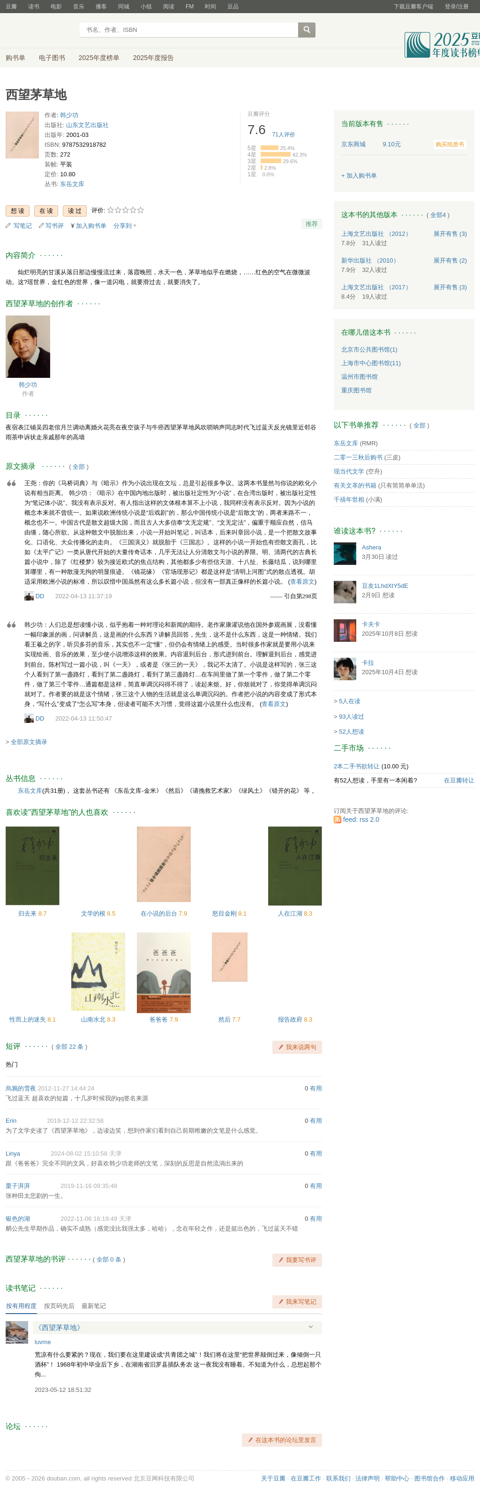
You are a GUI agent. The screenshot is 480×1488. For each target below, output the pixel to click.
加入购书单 (91, 225)
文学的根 (94, 913)
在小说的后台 (160, 913)
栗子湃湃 (18, 1185)
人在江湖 (291, 913)
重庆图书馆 (356, 390)
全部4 (438, 214)
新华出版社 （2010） (370, 260)
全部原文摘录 (29, 741)
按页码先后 (59, 1305)
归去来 (28, 913)
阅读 (168, 6)
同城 (123, 6)
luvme (43, 1341)
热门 (12, 1064)
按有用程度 (21, 1305)
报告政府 (291, 1019)
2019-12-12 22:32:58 (75, 1120)
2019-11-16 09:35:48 (88, 1185)
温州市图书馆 (359, 376)
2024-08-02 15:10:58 (79, 1153)
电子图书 (52, 57)
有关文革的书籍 (355, 485)
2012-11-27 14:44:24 (66, 1088)
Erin (11, 1120)
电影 (56, 6)
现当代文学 (349, 471)
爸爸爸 (160, 1019)
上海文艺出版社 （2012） (376, 233)
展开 (311, 1327)
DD (40, 596)
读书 (33, 6)
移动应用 (462, 1478)
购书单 (15, 57)
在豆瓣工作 (306, 1478)
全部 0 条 (109, 1259)
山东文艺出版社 (87, 124)
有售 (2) (450, 260)
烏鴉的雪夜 (21, 1088)
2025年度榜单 (99, 57)
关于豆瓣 (273, 1478)
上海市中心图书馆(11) (371, 363)
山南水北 (94, 1019)
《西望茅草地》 (59, 1327)
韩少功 (69, 115)
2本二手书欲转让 (357, 766)
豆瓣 (11, 6)
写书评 (54, 225)
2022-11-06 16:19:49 (88, 1218)
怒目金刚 (225, 913)
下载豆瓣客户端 (413, 6)
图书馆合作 (429, 1478)
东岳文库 (72, 184)
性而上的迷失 (28, 1019)
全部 (79, 466)
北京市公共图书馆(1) (369, 349)
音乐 (78, 6)
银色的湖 (18, 1218)
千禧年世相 (349, 499)
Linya (13, 1153)
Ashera (371, 547)
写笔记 (23, 225)
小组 (146, 6)
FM (190, 6)
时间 (210, 6)
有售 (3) (450, 233)
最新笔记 (94, 1305)
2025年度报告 (153, 57)
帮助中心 (397, 1478)
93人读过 (351, 716)
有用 (316, 1088)
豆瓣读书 (40, 31)
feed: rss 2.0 (361, 819)
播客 (101, 6)
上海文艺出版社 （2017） (376, 287)
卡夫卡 (371, 624)
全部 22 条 (69, 1046)
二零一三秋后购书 (358, 457)
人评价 (283, 134)
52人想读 (351, 731)
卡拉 (368, 662)
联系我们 (338, 1478)
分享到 (122, 225)
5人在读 (349, 701)
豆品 (233, 6)
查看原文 (302, 581)
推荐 (312, 223)
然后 (225, 1019)
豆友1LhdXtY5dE (385, 585)
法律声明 (367, 1478)
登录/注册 (457, 6)
